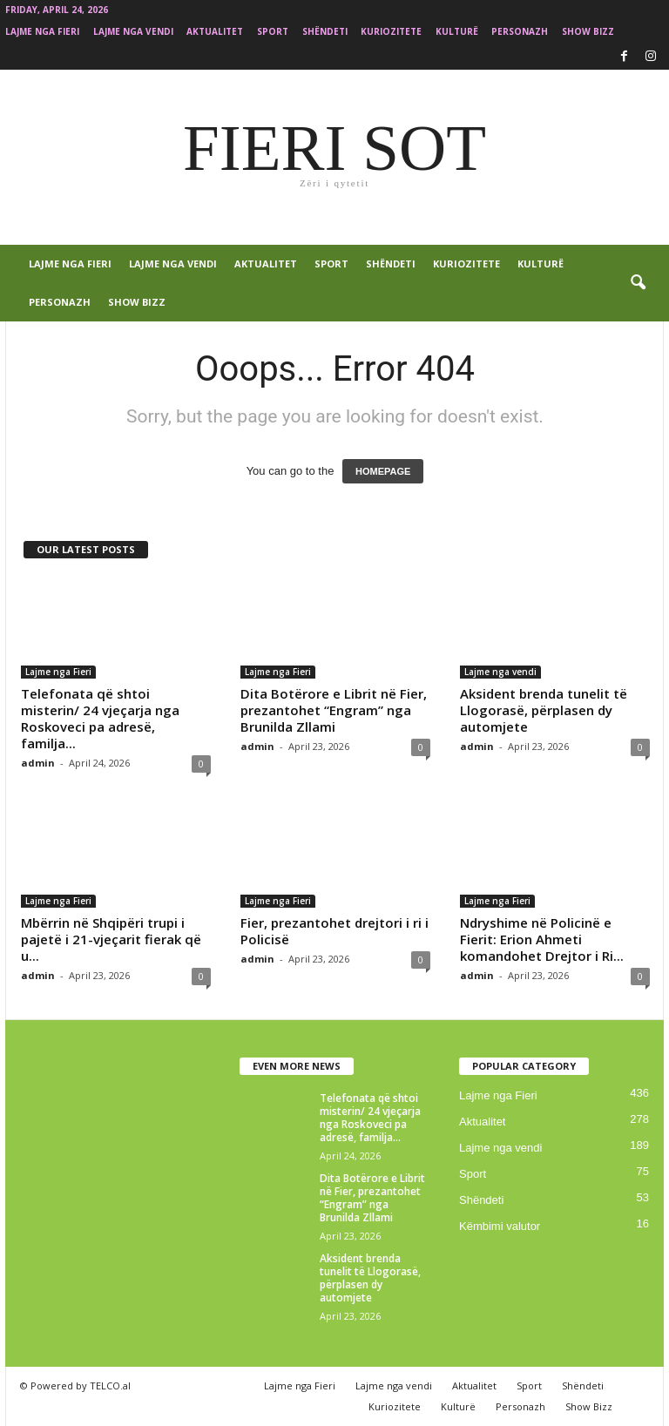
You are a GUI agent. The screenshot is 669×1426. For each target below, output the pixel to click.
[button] (637, 283)
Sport (272, 31)
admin (38, 762)
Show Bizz (588, 31)
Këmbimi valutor (499, 1226)
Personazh (519, 31)
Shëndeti (325, 31)
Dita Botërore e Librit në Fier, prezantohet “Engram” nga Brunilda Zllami (333, 710)
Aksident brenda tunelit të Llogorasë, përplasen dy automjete (543, 710)
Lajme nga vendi (133, 31)
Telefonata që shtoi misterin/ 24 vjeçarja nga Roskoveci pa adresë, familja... (100, 718)
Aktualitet (214, 31)
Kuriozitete (391, 31)
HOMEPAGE (382, 471)
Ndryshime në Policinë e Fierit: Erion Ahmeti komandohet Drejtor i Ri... (542, 939)
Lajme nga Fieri (42, 31)
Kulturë (457, 31)
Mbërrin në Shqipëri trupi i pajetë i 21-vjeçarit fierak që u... (111, 939)
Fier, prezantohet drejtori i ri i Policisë (334, 931)
